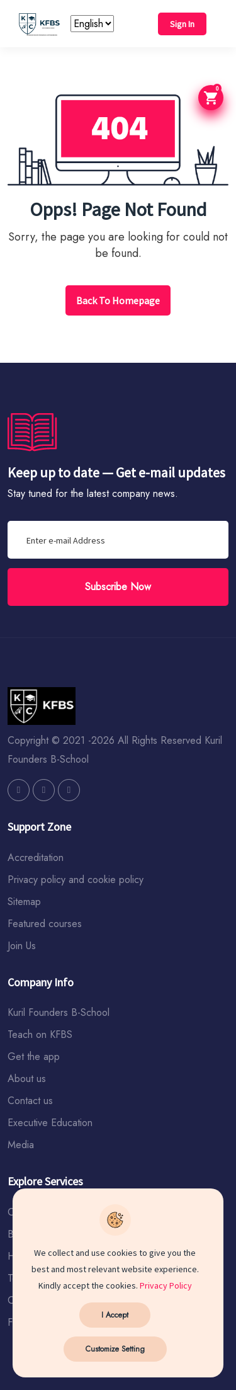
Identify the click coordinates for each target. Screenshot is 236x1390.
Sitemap (24, 901)
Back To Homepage (118, 300)
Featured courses (45, 923)
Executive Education (50, 1122)
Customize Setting (115, 1349)
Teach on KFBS (40, 1034)
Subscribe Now (118, 586)
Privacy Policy (166, 1285)
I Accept (114, 1315)
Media (21, 1144)
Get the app (34, 1056)
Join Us (22, 945)
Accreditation (36, 857)
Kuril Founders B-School (59, 1012)
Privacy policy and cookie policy (75, 879)
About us (27, 1078)
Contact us (30, 1100)
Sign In (182, 24)
